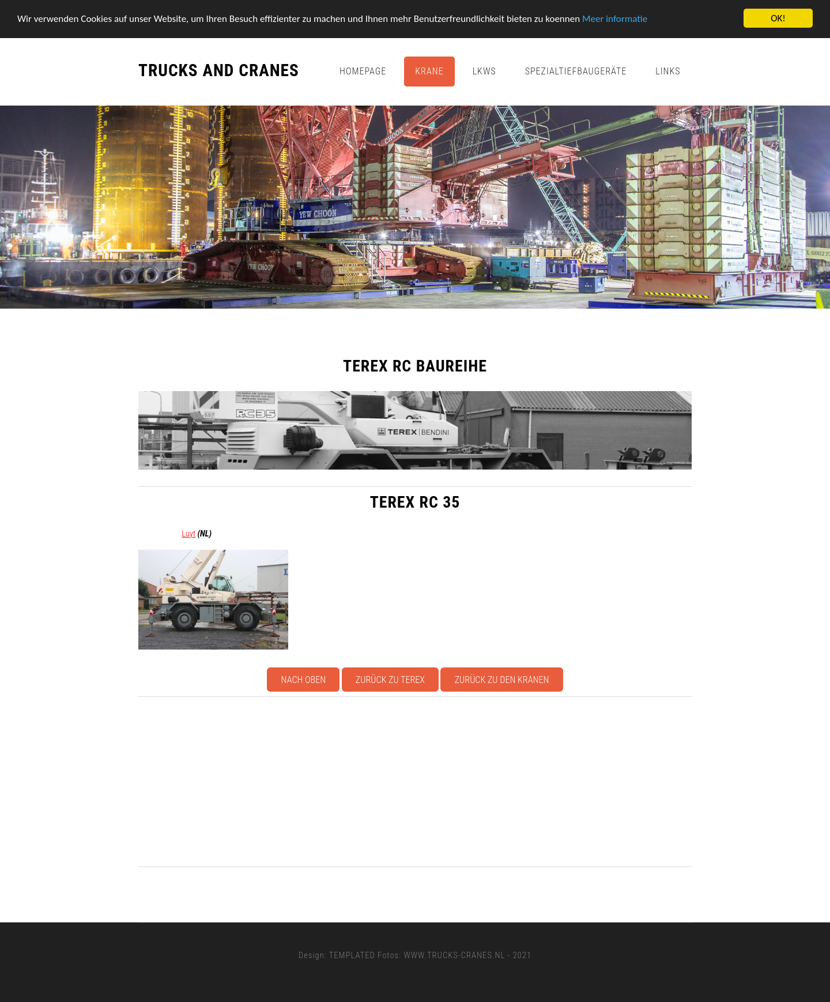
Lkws (484, 71)
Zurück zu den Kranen (502, 679)
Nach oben (303, 679)
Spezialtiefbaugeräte (576, 71)
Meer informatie (614, 19)
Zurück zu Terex (390, 679)
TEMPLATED (352, 955)
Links (667, 71)
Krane (429, 71)
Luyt (188, 533)
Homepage (362, 71)
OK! (778, 18)
